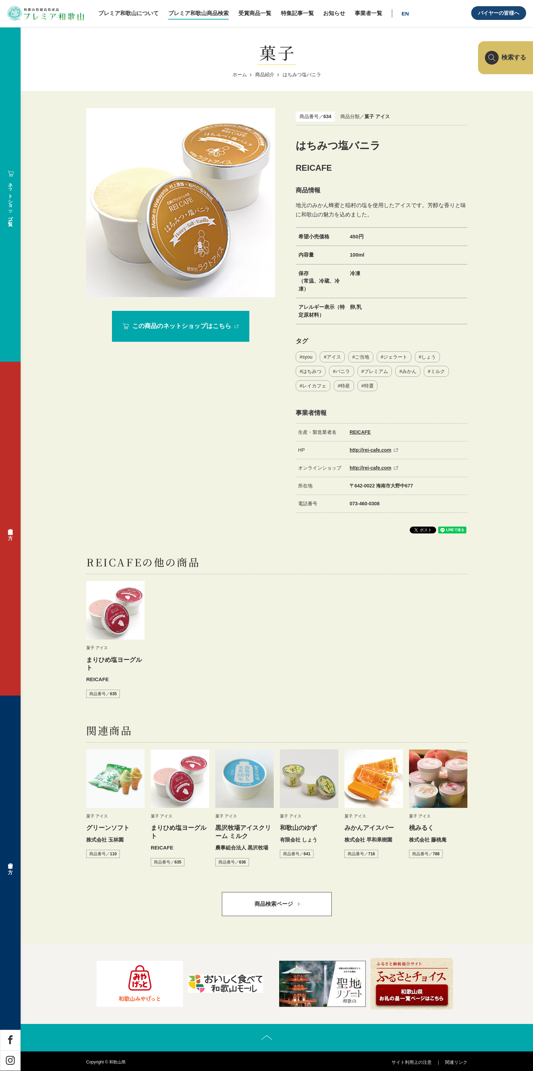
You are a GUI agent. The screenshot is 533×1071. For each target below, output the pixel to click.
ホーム (240, 74)
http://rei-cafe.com (370, 450)
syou (307, 357)
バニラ (343, 371)
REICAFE (360, 432)
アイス (334, 357)
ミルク (438, 371)
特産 (345, 385)
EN (405, 13)
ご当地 (362, 357)
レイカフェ (314, 385)
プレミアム (376, 371)
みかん (409, 371)
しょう (428, 357)
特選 (369, 385)
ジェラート (395, 357)
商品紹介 (264, 74)
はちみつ (311, 371)
